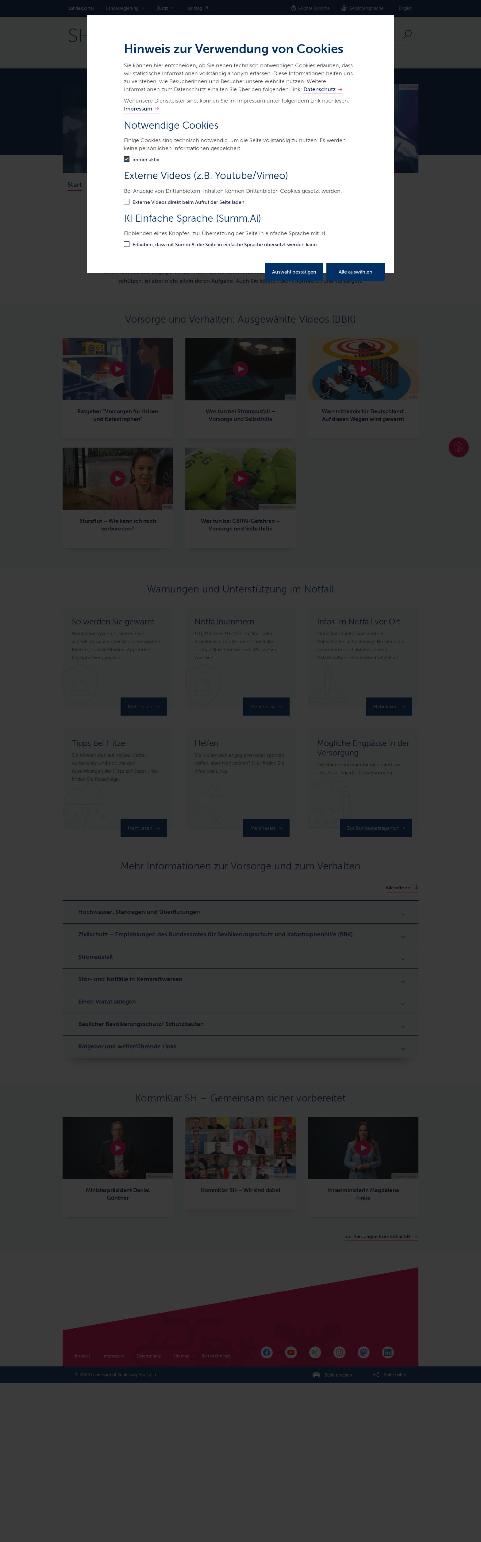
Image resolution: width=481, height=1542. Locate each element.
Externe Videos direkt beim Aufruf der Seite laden (188, 202)
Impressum (138, 108)
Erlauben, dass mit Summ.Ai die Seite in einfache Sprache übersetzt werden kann (225, 244)
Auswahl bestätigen (294, 272)
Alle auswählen (355, 272)
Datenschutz (319, 89)
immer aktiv (146, 159)
